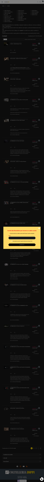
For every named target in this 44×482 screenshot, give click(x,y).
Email (9, 235)
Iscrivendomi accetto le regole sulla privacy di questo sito (22, 241)
